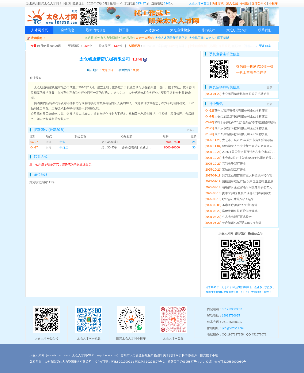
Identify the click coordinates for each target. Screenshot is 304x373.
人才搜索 (152, 30)
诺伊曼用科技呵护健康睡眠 (240, 211)
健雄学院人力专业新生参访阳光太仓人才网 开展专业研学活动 (262, 146)
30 (193, 147)
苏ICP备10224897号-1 (149, 361)
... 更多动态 (263, 45)
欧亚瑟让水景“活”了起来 (238, 199)
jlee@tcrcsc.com (233, 328)
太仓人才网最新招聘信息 (171, 37)
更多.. (190, 130)
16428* (171, 46)
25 (193, 142)
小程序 (273, 3)
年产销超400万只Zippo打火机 (241, 222)
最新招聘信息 (96, 30)
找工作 (124, 30)
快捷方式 (218, 3)
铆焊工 (64, 147)
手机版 (244, 3)
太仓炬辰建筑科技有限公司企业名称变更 (241, 116)
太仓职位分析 (236, 30)
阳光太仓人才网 (48, 3)
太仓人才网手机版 (217, 37)
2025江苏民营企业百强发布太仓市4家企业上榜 (253, 152)
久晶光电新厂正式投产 (237, 216)
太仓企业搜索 (180, 30)
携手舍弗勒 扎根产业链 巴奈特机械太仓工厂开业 (254, 193)
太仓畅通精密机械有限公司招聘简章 (245, 94)
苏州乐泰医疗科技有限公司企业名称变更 (241, 128)
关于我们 (169, 355)
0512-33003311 (232, 309)
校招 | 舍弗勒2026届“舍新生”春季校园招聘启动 (245, 122)
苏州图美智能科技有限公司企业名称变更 (241, 134)
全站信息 (67, 30)
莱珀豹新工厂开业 (234, 169)
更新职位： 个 (80, 45)
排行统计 (208, 30)
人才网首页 (39, 30)
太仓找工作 (196, 37)
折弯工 (64, 142)
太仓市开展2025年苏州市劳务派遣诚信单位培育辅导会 (258, 140)
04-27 (34, 142)
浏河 (48, 142)
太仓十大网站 (144, 37)
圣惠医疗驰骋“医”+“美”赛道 (239, 205)
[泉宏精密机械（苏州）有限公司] (209, 46)
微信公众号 (259, 3)
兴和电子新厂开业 (234, 163)
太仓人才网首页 (199, 3)
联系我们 (264, 30)
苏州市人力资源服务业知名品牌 (141, 355)
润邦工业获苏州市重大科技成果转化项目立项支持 (254, 175)
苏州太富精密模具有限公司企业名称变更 (241, 110)
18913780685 (231, 315)
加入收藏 (232, 3)
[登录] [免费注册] (74, 3)
